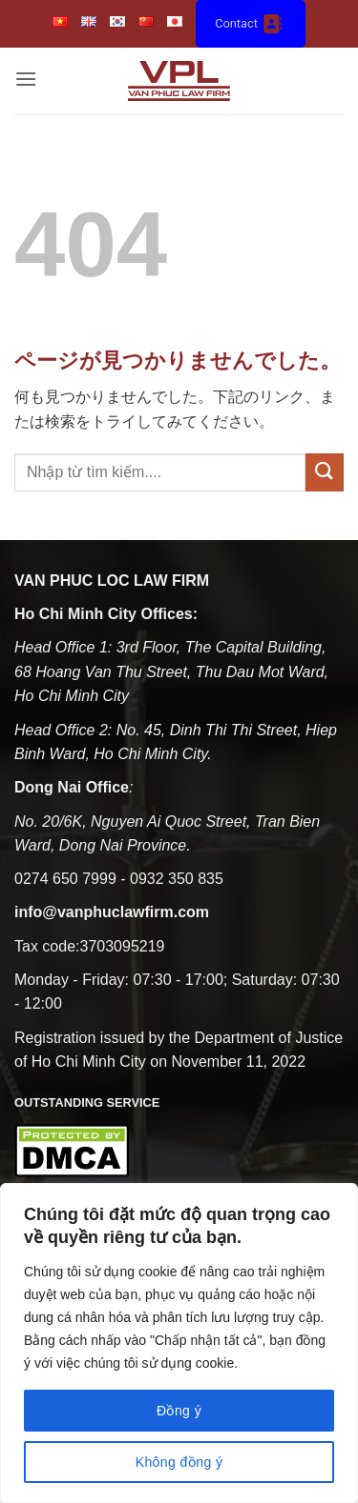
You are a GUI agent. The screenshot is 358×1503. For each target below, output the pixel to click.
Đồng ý (179, 1410)
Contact (250, 24)
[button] (25, 80)
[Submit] (324, 472)
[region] (179, 1343)
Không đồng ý (179, 1462)
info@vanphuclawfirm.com (111, 912)
